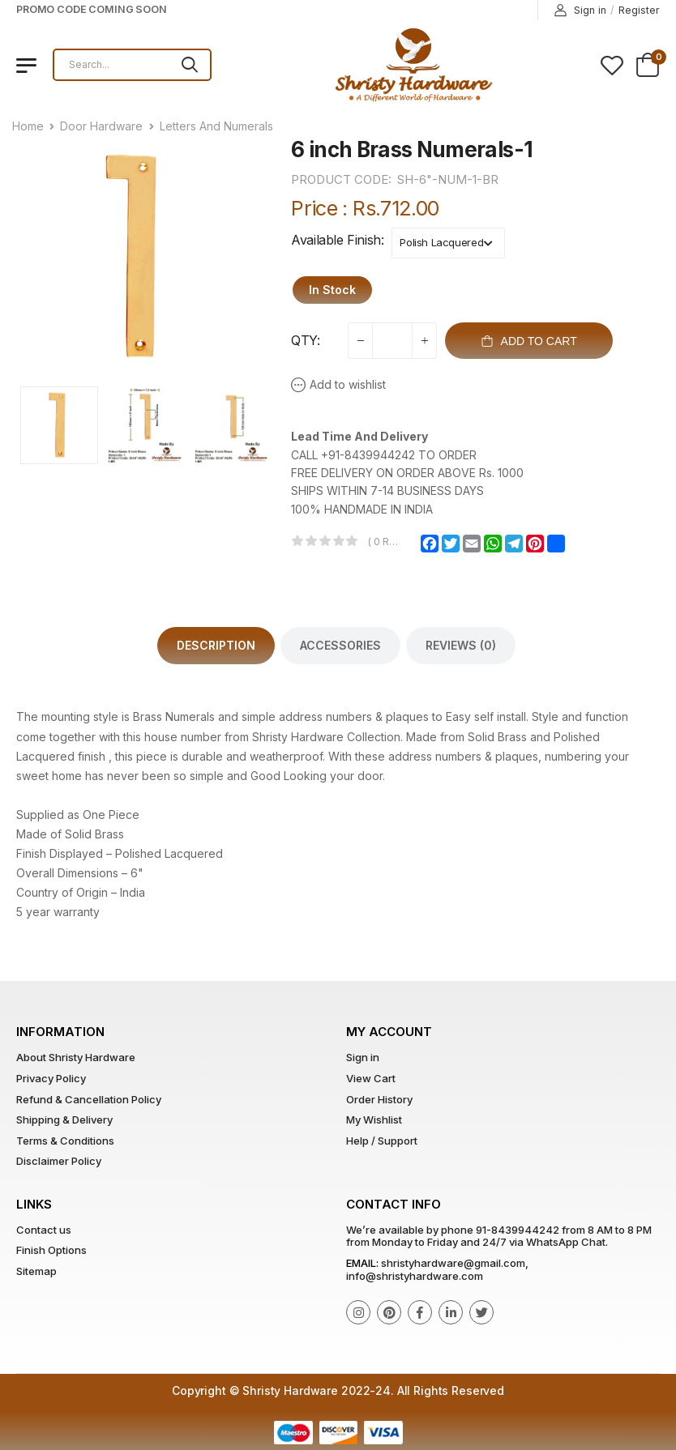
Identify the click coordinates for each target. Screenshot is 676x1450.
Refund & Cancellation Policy (88, 1099)
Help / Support (381, 1140)
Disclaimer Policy (58, 1160)
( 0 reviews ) (385, 541)
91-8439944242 (517, 1229)
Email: (362, 1262)
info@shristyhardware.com (414, 1275)
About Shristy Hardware (75, 1057)
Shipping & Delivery (64, 1119)
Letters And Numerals (216, 126)
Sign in (580, 10)
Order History (379, 1099)
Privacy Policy (51, 1078)
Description (216, 645)
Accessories (340, 645)
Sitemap (36, 1270)
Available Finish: (337, 240)
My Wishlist (374, 1119)
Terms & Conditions (65, 1140)
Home (28, 126)
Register (639, 10)
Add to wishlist (348, 384)
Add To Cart (529, 341)
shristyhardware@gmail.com (453, 1262)
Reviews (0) (461, 645)
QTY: (305, 340)
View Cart (371, 1078)
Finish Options (51, 1249)
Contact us (43, 1229)
